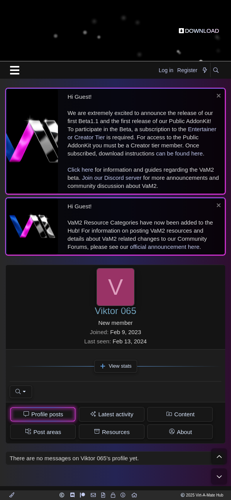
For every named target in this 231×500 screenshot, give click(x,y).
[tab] (43, 414)
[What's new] (204, 70)
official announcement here (164, 246)
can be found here (179, 153)
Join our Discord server (111, 177)
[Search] (215, 70)
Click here (80, 169)
